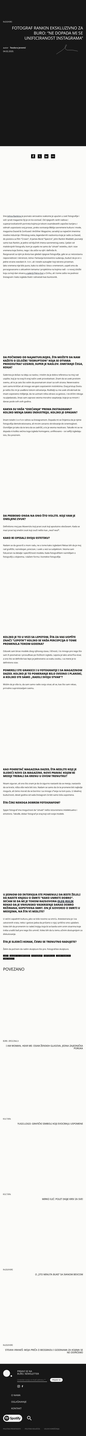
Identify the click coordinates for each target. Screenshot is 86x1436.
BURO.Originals (11, 1041)
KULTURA (7, 1119)
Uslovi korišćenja (51, 1429)
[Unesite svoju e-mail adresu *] (32, 1380)
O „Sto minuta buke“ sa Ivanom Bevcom (59, 1274)
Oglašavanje (19, 1401)
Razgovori (7, 22)
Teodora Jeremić (18, 47)
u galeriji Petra (32, 273)
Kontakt (16, 1408)
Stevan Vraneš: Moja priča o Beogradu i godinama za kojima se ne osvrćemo (44, 1351)
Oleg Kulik (65, 901)
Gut (41, 273)
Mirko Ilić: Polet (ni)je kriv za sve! (62, 1199)
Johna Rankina (14, 216)
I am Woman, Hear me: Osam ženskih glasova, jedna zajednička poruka (44, 1047)
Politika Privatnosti (12, 1429)
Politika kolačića (32, 1429)
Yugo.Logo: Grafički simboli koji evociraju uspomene (50, 1123)
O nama (16, 1395)
